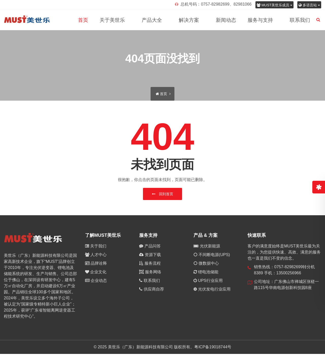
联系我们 (300, 20)
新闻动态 (226, 20)
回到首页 (162, 194)
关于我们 (95, 246)
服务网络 (150, 272)
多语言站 (309, 5)
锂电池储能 (205, 272)
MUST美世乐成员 (274, 5)
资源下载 (150, 255)
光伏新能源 (206, 246)
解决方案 (190, 20)
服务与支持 (261, 20)
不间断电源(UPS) (211, 255)
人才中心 (96, 255)
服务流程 (149, 263)
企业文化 (95, 272)
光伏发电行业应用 (212, 289)
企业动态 (96, 280)
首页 (83, 20)
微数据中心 (206, 263)
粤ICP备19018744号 (212, 347)
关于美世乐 (113, 20)
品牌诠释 (96, 263)
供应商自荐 (151, 289)
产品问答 (149, 246)
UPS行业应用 (208, 280)
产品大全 (153, 20)
